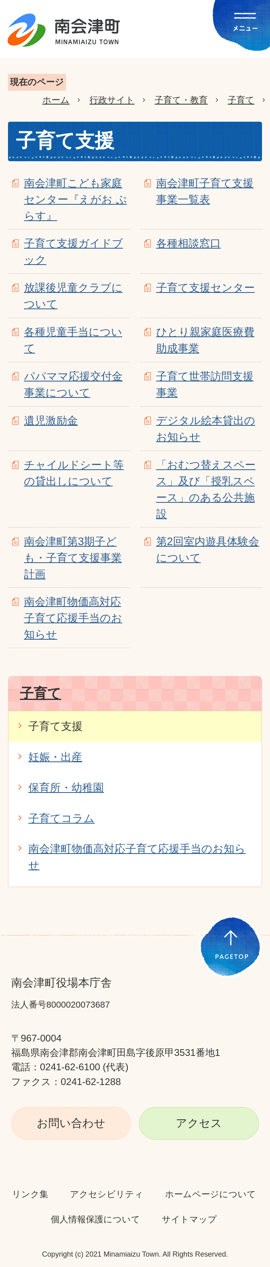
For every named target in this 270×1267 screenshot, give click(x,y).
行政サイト (112, 100)
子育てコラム (61, 818)
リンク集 (30, 1194)
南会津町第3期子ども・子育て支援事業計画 (73, 557)
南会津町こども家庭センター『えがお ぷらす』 (75, 199)
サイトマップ (189, 1219)
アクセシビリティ (106, 1194)
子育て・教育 (181, 100)
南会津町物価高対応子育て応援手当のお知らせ (73, 617)
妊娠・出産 (55, 757)
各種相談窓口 (188, 243)
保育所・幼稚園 (66, 787)
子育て (241, 100)
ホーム (55, 100)
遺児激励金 (51, 420)
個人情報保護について (95, 1219)
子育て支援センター (205, 287)
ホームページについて (210, 1194)
